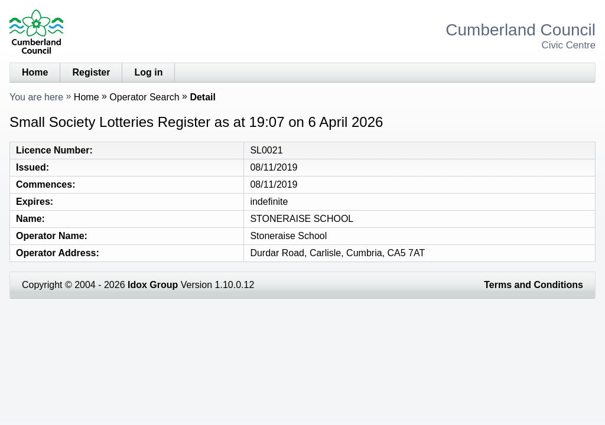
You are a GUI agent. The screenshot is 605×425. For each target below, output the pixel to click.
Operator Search (144, 97)
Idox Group (153, 285)
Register (91, 72)
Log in (148, 72)
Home (35, 72)
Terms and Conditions (533, 285)
